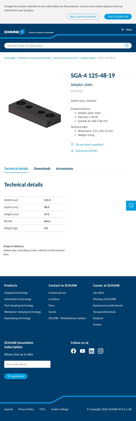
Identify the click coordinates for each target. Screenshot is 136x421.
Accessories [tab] (64, 168)
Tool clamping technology (18, 305)
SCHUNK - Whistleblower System (67, 318)
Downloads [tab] (42, 168)
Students (98, 318)
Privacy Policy (26, 409)
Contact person (57, 292)
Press (52, 305)
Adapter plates (86, 57)
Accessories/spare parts (64, 57)
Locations (54, 299)
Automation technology (17, 299)
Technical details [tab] (16, 168)
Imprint (8, 409)
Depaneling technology (17, 318)
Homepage (9, 57)
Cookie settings (59, 409)
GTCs (42, 409)
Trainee (97, 324)
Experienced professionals (108, 305)
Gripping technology (15, 292)
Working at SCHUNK (104, 299)
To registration (16, 376)
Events (52, 311)
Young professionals (104, 311)
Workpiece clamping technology (33, 57)
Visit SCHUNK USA (118, 16)
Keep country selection (83, 16)
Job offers (98, 292)
